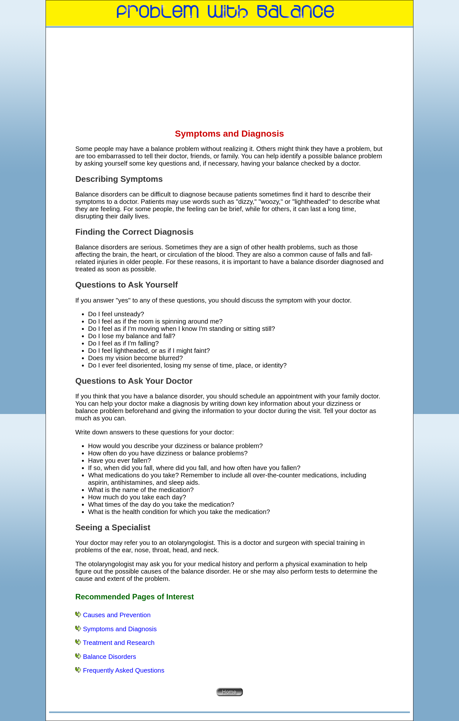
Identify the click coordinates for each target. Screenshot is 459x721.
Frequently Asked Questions (123, 670)
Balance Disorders (109, 656)
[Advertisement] (229, 77)
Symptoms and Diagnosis (120, 628)
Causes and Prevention (116, 614)
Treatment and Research (119, 642)
